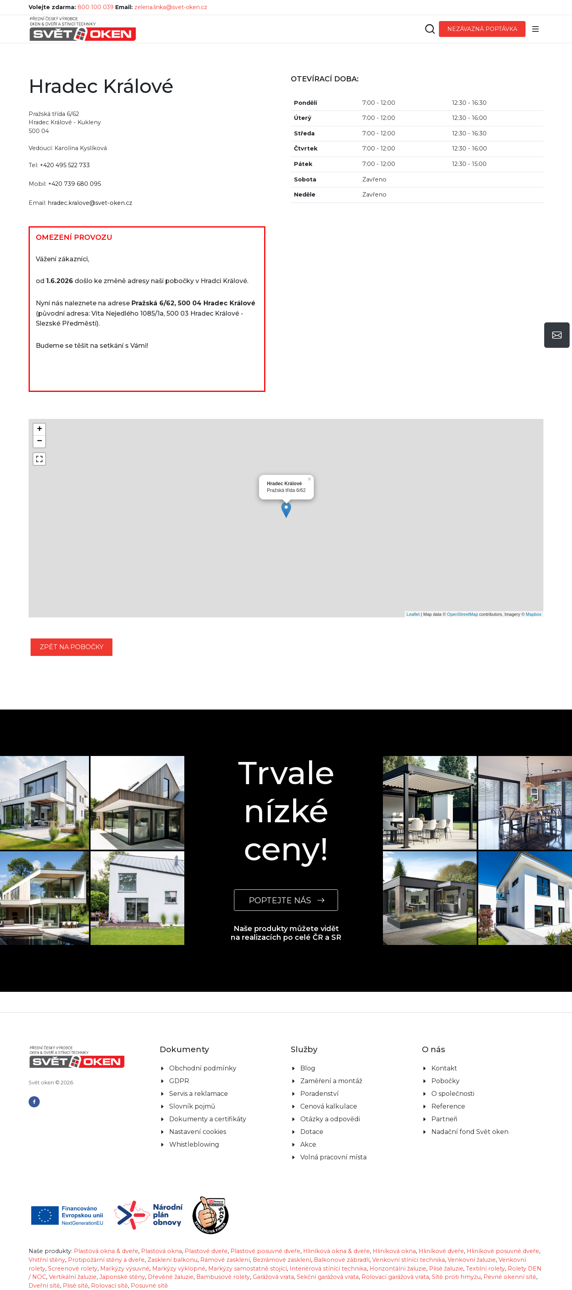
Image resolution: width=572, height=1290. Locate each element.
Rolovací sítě (109, 1285)
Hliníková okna (394, 1251)
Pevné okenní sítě (509, 1276)
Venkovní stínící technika (408, 1259)
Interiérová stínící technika (328, 1268)
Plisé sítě (75, 1285)
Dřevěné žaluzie (170, 1276)
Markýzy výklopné (178, 1268)
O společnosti (452, 1093)
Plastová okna (161, 1251)
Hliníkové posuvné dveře (503, 1251)
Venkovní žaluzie (472, 1259)
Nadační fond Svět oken (469, 1132)
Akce (308, 1144)
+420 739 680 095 (74, 183)
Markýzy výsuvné (124, 1268)
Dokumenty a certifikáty (207, 1119)
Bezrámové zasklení (282, 1259)
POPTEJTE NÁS (286, 900)
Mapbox (533, 614)
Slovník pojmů (192, 1106)
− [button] (39, 441)
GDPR (179, 1081)
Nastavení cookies (197, 1132)
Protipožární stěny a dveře (106, 1259)
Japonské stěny (122, 1276)
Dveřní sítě (44, 1285)
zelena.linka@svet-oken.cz (170, 7)
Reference (448, 1106)
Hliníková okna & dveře (336, 1251)
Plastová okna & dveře (106, 1251)
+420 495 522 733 (65, 165)
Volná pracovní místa (333, 1157)
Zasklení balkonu (172, 1259)
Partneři (444, 1119)
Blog (307, 1068)
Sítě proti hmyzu (456, 1276)
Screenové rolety (72, 1268)
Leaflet (413, 614)
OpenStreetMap (462, 614)
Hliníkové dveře (441, 1251)
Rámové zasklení (225, 1259)
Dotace (311, 1132)
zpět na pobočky (71, 647)
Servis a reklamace (198, 1093)
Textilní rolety (485, 1268)
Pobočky (445, 1081)
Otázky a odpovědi (330, 1119)
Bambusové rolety (223, 1276)
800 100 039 (95, 7)
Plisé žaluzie (446, 1268)
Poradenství (319, 1093)
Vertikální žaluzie (73, 1276)
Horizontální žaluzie (397, 1268)
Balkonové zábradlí (341, 1259)
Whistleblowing (194, 1144)
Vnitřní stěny (47, 1259)
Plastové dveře (206, 1251)
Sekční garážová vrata (328, 1276)
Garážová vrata (273, 1276)
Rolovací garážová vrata (395, 1276)
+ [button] (39, 430)
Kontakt (444, 1068)
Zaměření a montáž (331, 1081)
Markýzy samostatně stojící (247, 1268)
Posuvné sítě (149, 1285)
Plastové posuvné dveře (265, 1251)
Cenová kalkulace (328, 1106)
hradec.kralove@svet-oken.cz (90, 202)
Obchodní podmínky (202, 1068)
